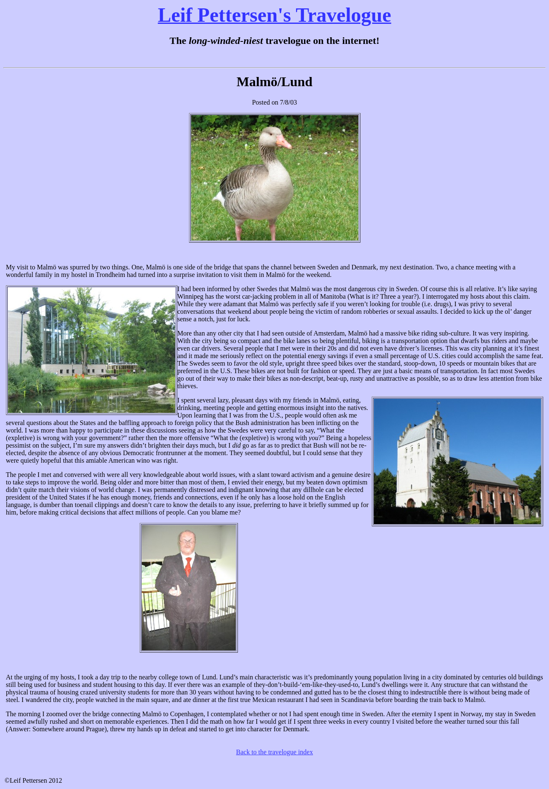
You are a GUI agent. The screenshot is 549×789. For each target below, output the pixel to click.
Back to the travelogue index (274, 752)
